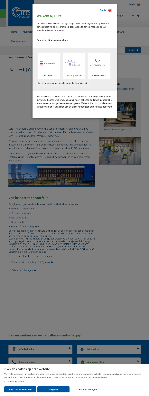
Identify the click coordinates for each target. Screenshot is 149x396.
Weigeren (53, 389)
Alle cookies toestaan (20, 389)
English (106, 10)
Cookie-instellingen (87, 389)
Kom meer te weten (14, 381)
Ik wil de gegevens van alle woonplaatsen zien (61, 83)
